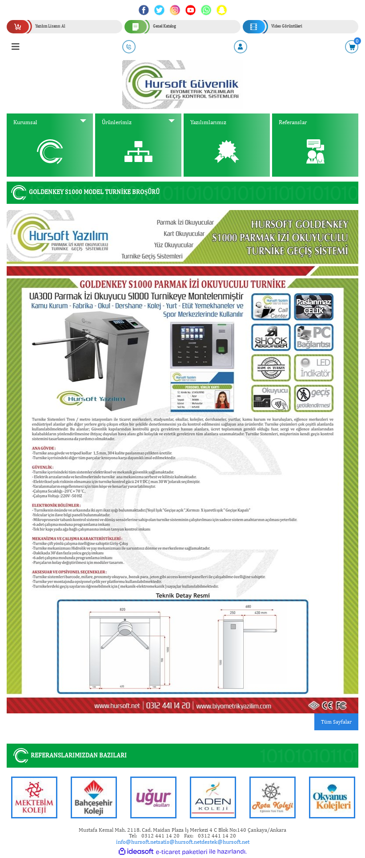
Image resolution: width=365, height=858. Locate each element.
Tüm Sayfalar (336, 722)
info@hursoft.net (137, 841)
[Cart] (351, 46)
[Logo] (182, 84)
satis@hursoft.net (179, 841)
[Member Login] (240, 46)
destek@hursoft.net (225, 841)
